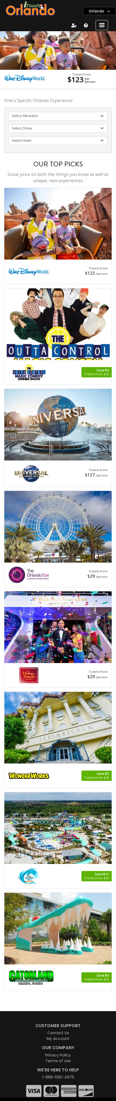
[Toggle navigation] (102, 25)
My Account (58, 1038)
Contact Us (58, 1033)
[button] (4, 48)
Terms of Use (58, 1061)
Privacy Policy (58, 1055)
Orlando (97, 11)
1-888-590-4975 (58, 1077)
